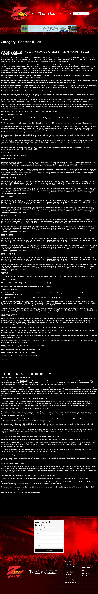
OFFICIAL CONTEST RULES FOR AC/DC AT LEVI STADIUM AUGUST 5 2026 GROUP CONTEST (45, 52)
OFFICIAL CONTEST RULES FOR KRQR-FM (26, 374)
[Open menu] (33, 13)
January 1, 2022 (5, 496)
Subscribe (49, 550)
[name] (49, 537)
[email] (49, 533)
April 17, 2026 (5, 359)
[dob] (49, 545)
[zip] (49, 541)
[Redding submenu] (88, 573)
